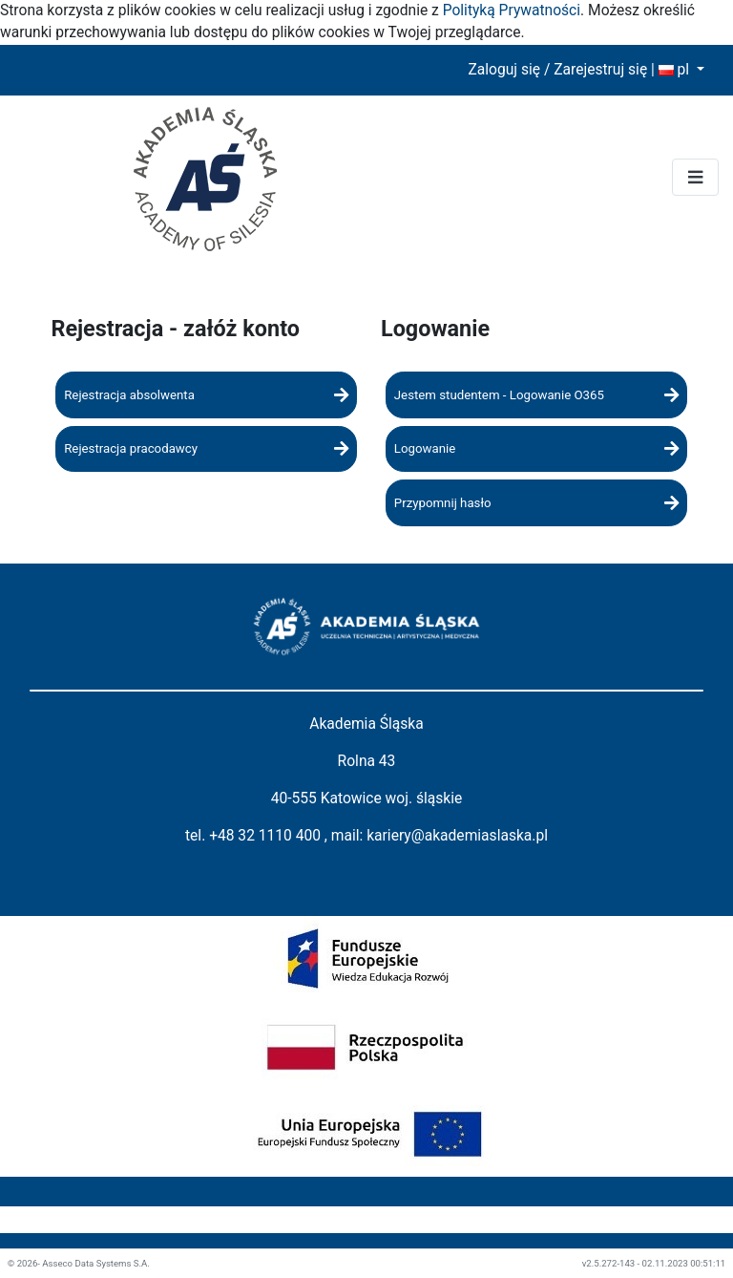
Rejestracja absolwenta (206, 395)
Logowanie (536, 448)
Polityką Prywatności (511, 10)
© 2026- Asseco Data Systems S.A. (79, 1263)
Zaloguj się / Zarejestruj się (557, 69)
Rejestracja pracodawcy (206, 448)
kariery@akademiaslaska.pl (457, 835)
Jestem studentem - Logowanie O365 (536, 395)
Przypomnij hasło (536, 503)
